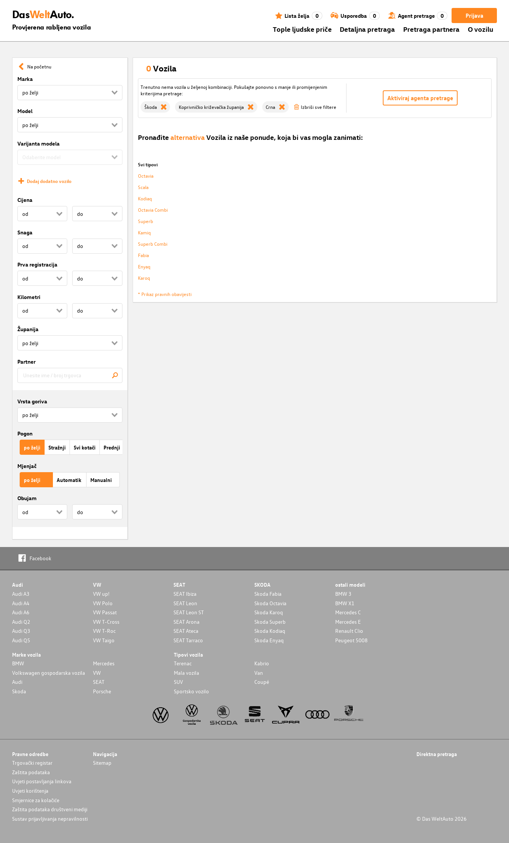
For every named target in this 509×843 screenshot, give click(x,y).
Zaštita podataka (31, 772)
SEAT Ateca (185, 630)
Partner (26, 361)
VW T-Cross (106, 621)
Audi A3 (20, 593)
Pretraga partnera (431, 29)
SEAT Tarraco (188, 640)
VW (97, 672)
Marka (25, 78)
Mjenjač (27, 466)
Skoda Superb (270, 621)
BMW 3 (343, 593)
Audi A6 (20, 612)
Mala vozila (186, 672)
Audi (17, 681)
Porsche (102, 691)
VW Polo (103, 603)
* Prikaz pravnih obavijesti (165, 294)
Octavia (145, 175)
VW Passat (105, 612)
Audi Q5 (21, 640)
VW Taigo (103, 640)
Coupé (261, 681)
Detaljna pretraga (367, 29)
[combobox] (69, 375)
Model (24, 111)
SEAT (98, 681)
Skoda (19, 691)
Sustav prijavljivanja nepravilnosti (50, 818)
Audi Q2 (21, 621)
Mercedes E (348, 621)
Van (258, 672)
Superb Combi (152, 243)
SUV (178, 681)
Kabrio (261, 663)
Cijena (24, 199)
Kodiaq (145, 198)
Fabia (143, 255)
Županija (28, 329)
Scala (143, 187)
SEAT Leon (185, 603)
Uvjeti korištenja (30, 790)
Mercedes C (348, 612)
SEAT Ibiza (184, 593)
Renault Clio (349, 630)
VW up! (101, 593)
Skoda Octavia (270, 603)
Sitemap (102, 762)
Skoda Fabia (268, 593)
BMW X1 (344, 603)
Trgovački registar (32, 762)
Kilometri (28, 297)
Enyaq (144, 266)
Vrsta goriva (32, 401)
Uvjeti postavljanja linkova (41, 781)
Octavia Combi (153, 209)
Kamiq (144, 232)
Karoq (144, 277)
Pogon (24, 433)
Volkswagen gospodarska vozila (48, 672)
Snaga (24, 232)
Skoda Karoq (268, 612)
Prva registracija (37, 264)
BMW (18, 663)
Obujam (27, 498)
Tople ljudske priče (302, 29)
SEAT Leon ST (188, 612)
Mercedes (103, 663)
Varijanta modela (38, 143)
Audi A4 (20, 603)
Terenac (183, 663)
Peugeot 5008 (351, 640)
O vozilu (480, 29)
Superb (145, 221)
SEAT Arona (186, 621)
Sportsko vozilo (191, 691)
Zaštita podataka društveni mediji (49, 809)
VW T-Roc (104, 630)
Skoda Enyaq (269, 640)
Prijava (474, 15)
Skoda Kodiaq (269, 630)
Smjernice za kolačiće (35, 800)
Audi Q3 (21, 630)
